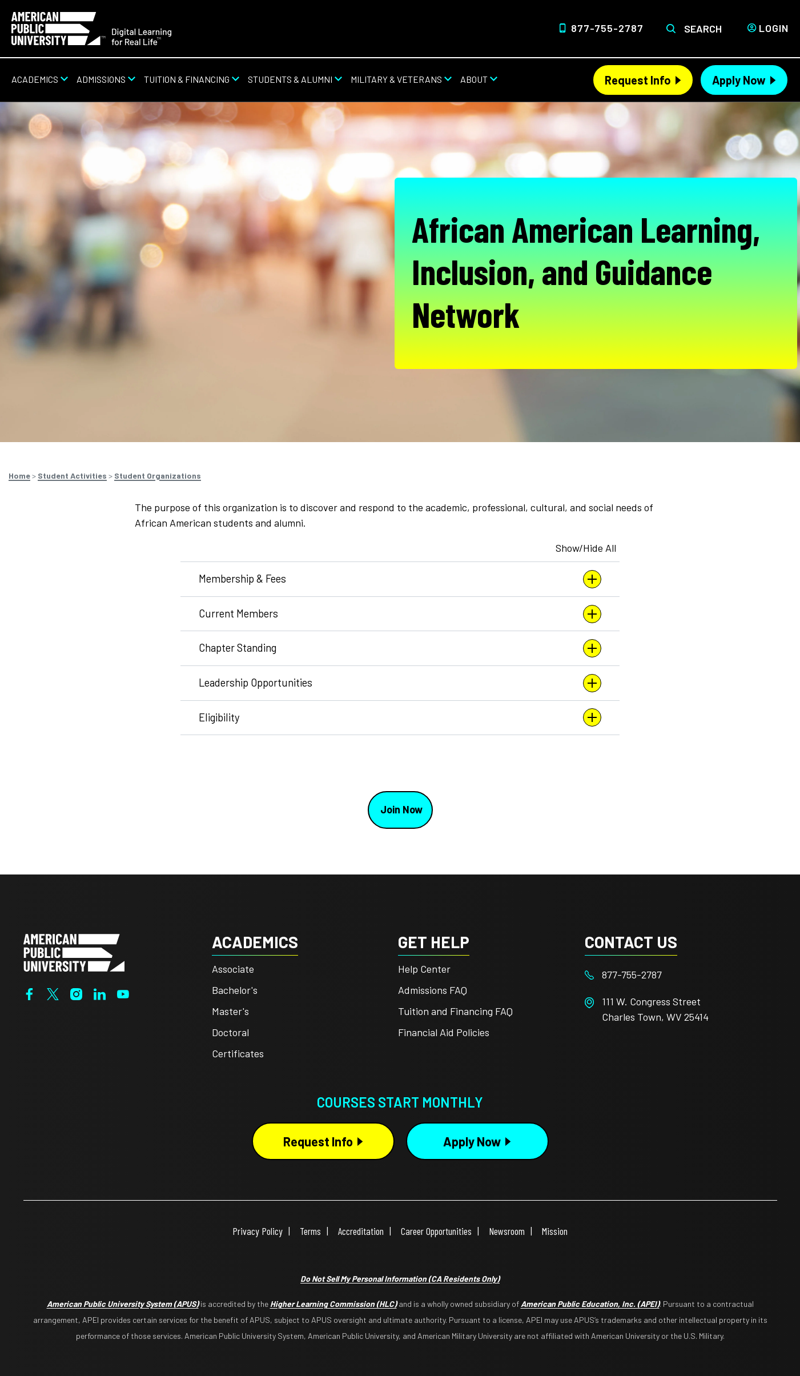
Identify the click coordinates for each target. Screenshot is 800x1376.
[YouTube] (123, 992)
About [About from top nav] (474, 79)
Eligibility (400, 717)
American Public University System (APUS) (123, 1304)
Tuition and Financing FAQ (455, 1011)
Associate (233, 968)
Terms (310, 1231)
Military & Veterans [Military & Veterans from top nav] (396, 79)
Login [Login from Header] (774, 28)
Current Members (400, 614)
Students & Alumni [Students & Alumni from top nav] (290, 79)
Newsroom (507, 1231)
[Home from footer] (73, 951)
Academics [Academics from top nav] (34, 79)
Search (703, 28)
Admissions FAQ (432, 990)
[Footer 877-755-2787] (678, 974)
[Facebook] (29, 992)
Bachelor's (235, 990)
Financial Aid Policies (443, 1032)
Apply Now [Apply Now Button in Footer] (472, 1141)
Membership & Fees (400, 579)
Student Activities (72, 475)
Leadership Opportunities (400, 683)
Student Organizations (157, 475)
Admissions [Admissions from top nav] (101, 79)
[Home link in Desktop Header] (91, 27)
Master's (230, 1011)
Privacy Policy (257, 1231)
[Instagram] (76, 992)
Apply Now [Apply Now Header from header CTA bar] (739, 80)
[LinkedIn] (100, 992)
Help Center (424, 968)
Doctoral (230, 1032)
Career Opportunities (436, 1231)
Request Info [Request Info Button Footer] (318, 1141)
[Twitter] (53, 992)
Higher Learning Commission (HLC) (333, 1304)
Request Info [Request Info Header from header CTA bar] (638, 80)
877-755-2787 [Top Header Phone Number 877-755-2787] (607, 28)
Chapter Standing (400, 648)
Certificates (238, 1053)
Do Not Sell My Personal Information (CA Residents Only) (400, 1278)
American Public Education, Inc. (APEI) (590, 1304)
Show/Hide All (586, 547)
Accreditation (361, 1231)
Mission (555, 1231)
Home (19, 475)
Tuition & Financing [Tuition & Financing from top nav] (187, 79)
